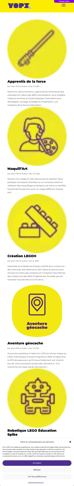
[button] (70, 442)
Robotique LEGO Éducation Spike (31, 432)
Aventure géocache (25, 343)
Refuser (37, 470)
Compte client (64, 1)
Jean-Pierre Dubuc (19, 86)
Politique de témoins (36, 482)
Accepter (37, 463)
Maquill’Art (17, 169)
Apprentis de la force (26, 81)
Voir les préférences (37, 476)
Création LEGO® (21, 256)
